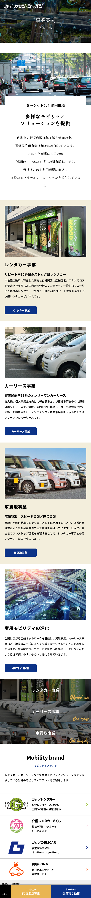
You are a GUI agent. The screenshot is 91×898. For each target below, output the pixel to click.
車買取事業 (20, 552)
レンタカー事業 (20, 310)
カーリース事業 (20, 431)
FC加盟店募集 (31, 892)
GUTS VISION (20, 668)
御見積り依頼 (71, 892)
